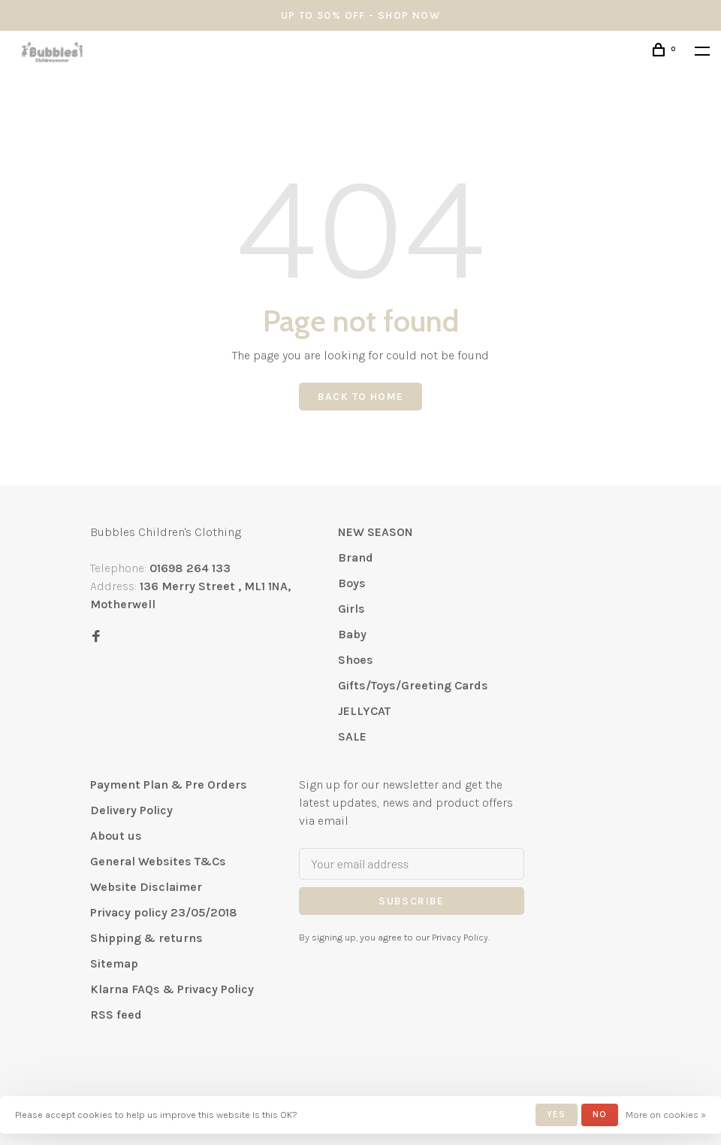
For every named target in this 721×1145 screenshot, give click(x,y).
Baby (352, 634)
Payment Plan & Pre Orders (168, 784)
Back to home (361, 396)
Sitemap (114, 963)
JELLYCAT (364, 711)
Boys (352, 583)
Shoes (355, 660)
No (600, 1114)
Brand (355, 557)
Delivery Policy (131, 810)
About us (116, 835)
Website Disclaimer (146, 887)
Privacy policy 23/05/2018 (163, 912)
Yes (556, 1114)
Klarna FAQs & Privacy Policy (172, 989)
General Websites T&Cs (158, 861)
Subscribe (412, 901)
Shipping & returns (146, 938)
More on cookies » (666, 1114)
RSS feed (116, 1014)
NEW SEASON (375, 532)
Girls (351, 608)
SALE (352, 736)
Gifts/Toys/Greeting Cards (413, 685)
